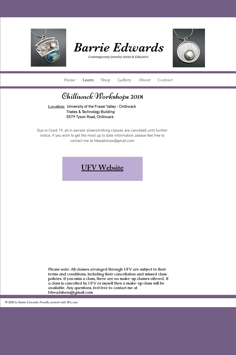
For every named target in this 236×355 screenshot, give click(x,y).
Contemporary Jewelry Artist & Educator (118, 57)
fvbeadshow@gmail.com (114, 141)
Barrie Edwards (119, 47)
